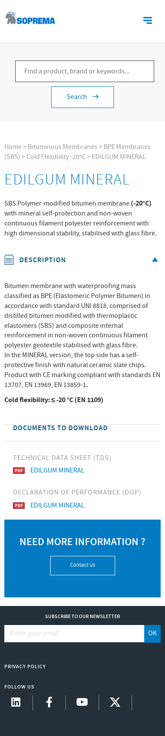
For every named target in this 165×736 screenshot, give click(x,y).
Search (82, 97)
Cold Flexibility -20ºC (56, 157)
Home (13, 147)
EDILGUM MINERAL (119, 157)
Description (82, 260)
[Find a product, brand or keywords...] (84, 71)
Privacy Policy (25, 666)
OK (152, 633)
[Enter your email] (74, 633)
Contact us (82, 565)
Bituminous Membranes (62, 147)
